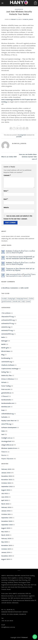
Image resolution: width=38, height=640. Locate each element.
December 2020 (6, 521)
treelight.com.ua (6, 438)
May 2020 (4, 532)
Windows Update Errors (9, 448)
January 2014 (5, 552)
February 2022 (6, 507)
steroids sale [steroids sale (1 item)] (16, 301)
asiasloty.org (5, 327)
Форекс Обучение (7, 459)
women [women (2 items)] (28, 301)
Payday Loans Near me (8, 421)
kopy (3, 410)
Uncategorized (19, 9)
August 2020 (5, 528)
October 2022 (6, 483)
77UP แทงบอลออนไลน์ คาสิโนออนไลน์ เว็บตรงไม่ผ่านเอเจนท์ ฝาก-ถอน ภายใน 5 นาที (20, 275)
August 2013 (5, 559)
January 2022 (5, 511)
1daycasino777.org (7, 317)
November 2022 (6, 480)
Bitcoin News (5, 351)
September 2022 (6, 487)
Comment (7, 175)
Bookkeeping (5, 358)
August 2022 (5, 490)
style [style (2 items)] (23, 301)
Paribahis (4, 417)
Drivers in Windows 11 (8, 379)
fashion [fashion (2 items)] (31, 298)
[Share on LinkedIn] (27, 128)
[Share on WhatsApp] (10, 128)
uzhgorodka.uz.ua (7, 445)
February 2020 (6, 539)
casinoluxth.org (6, 362)
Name (6, 191)
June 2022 (4, 497)
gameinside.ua (6, 393)
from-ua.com (5, 389)
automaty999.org (7, 334)
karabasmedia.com (7, 403)
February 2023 (6, 469)
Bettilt (3, 344)
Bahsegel (4, 341)
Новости (4, 452)
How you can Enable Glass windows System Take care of (28, 157)
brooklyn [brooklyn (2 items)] (4, 298)
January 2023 (5, 473)
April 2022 (4, 500)
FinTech (3, 382)
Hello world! (25, 288)
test (2, 434)
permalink (19, 136)
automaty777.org (7, 330)
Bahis (3, 337)
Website (6, 207)
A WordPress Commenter (9, 288)
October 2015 (6, 549)
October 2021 (6, 514)
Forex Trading (5, 386)
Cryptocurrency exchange (9, 369)
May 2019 (4, 542)
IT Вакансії (5, 396)
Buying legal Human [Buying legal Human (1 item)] (22, 298)
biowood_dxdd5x (28, 19)
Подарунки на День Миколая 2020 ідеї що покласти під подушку (20, 269)
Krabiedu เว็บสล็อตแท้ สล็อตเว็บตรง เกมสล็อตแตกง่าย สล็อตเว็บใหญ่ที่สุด (20, 252)
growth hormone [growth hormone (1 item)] (6, 301)
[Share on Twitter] (17, 128)
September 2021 (6, 518)
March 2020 (5, 535)
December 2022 (6, 476)
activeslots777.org (7, 323)
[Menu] (2, 3)
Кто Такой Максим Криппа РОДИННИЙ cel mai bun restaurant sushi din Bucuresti (20, 258)
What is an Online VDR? (9, 157)
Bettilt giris (5, 348)
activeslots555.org (8, 320)
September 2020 (7, 525)
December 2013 (6, 556)
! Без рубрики (5, 313)
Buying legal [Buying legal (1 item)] (11, 298)
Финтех (3, 455)
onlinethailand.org (7, 414)
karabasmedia (6, 400)
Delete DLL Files (6, 376)
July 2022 (4, 493)
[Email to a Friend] (20, 128)
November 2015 (6, 545)
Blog (2, 355)
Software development (9, 428)
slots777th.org (6, 424)
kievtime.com (5, 407)
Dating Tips (5, 372)
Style (3, 431)
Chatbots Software (7, 365)
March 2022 (5, 504)
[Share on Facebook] (14, 128)
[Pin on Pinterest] (23, 128)
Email (6, 199)
